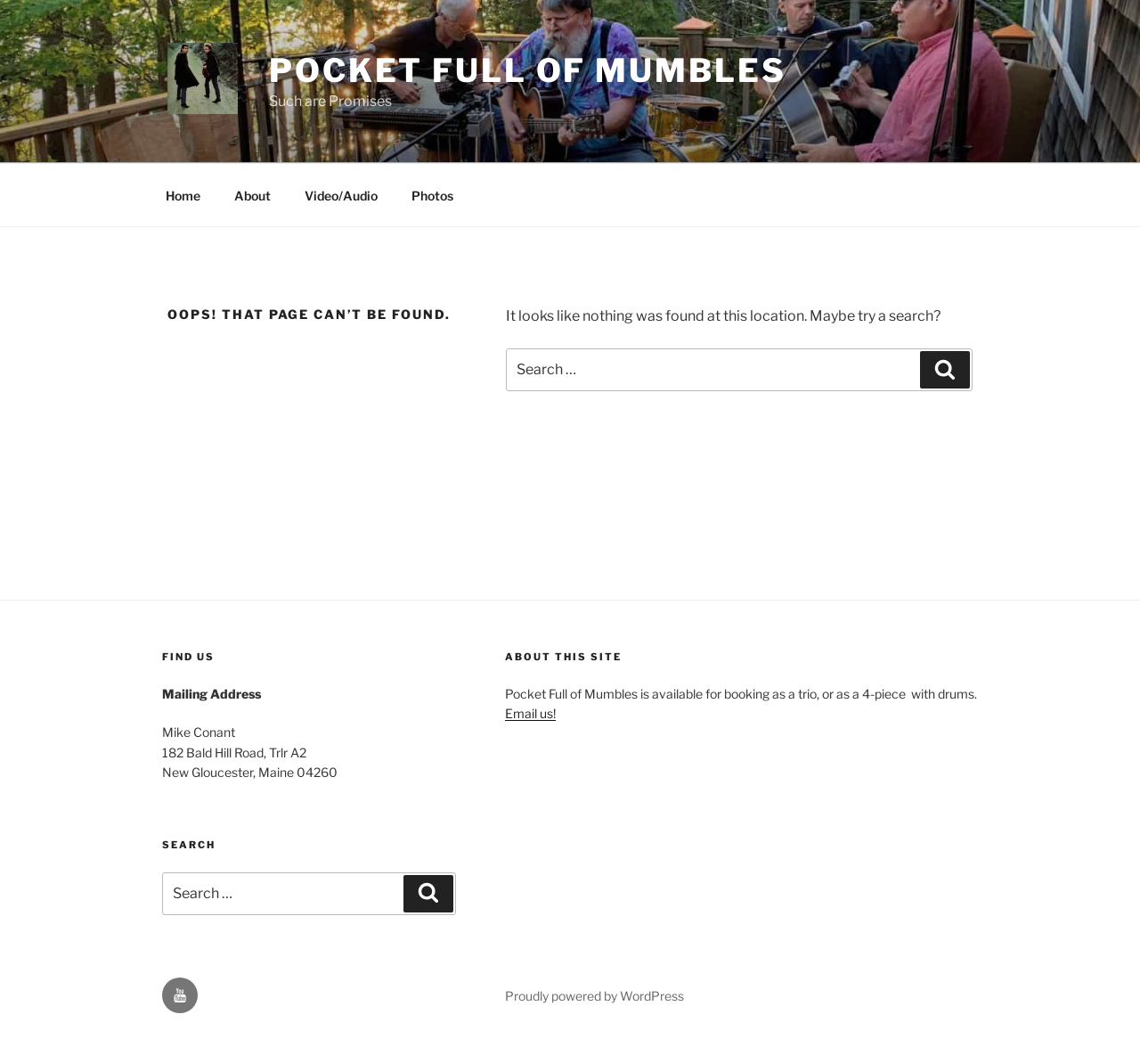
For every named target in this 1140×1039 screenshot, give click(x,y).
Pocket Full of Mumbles (527, 70)
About (252, 195)
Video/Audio (341, 195)
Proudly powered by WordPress (594, 995)
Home (183, 195)
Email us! (530, 713)
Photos (432, 195)
